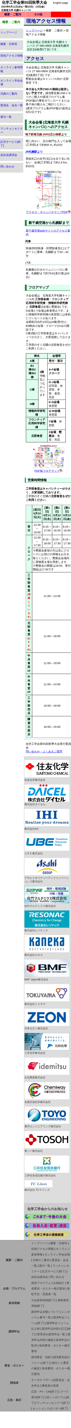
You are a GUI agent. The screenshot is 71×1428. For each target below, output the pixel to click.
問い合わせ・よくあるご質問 (44, 751)
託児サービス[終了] (54, 1271)
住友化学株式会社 (46, 770)
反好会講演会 (8, 154)
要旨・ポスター (14, 1365)
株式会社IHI (46, 819)
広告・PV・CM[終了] (44, 1391)
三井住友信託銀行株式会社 (46, 1166)
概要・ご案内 (12, 14)
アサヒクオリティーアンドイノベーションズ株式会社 (46, 870)
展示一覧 (6, 116)
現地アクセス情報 (11, 55)
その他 (38, 14)
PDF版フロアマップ (47, 470)
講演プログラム (41, 1282)
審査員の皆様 (50, 1385)
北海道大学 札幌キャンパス (16, 10)
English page (60, 2)
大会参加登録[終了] (43, 1300)
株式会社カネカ (46, 945)
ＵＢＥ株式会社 (46, 844)
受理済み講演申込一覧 (51, 1334)
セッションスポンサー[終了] (50, 1408)
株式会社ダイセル (46, 795)
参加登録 (14, 1303)
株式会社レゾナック (46, 921)
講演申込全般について (45, 1311)
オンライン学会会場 (57, 1254)
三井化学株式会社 (46, 1043)
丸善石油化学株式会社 (46, 1092)
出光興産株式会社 (46, 1068)
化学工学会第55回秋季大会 (24, 2)
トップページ (8, 32)
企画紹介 (58, 1282)
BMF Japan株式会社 (46, 970)
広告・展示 (14, 1400)
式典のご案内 (8, 93)
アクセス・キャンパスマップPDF (47, 212)
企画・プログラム (14, 1288)
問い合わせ (7, 166)
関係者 (14, 1382)
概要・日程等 (8, 44)
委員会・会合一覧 (11, 105)
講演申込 (14, 1331)
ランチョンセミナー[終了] (53, 1402)
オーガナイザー (41, 1380)
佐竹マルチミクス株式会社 (46, 896)
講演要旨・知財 (41, 1357)
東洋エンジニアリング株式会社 (46, 1117)
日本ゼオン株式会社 (46, 1019)
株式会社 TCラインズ (38, 1185)
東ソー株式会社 (46, 1141)
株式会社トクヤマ (46, 994)
